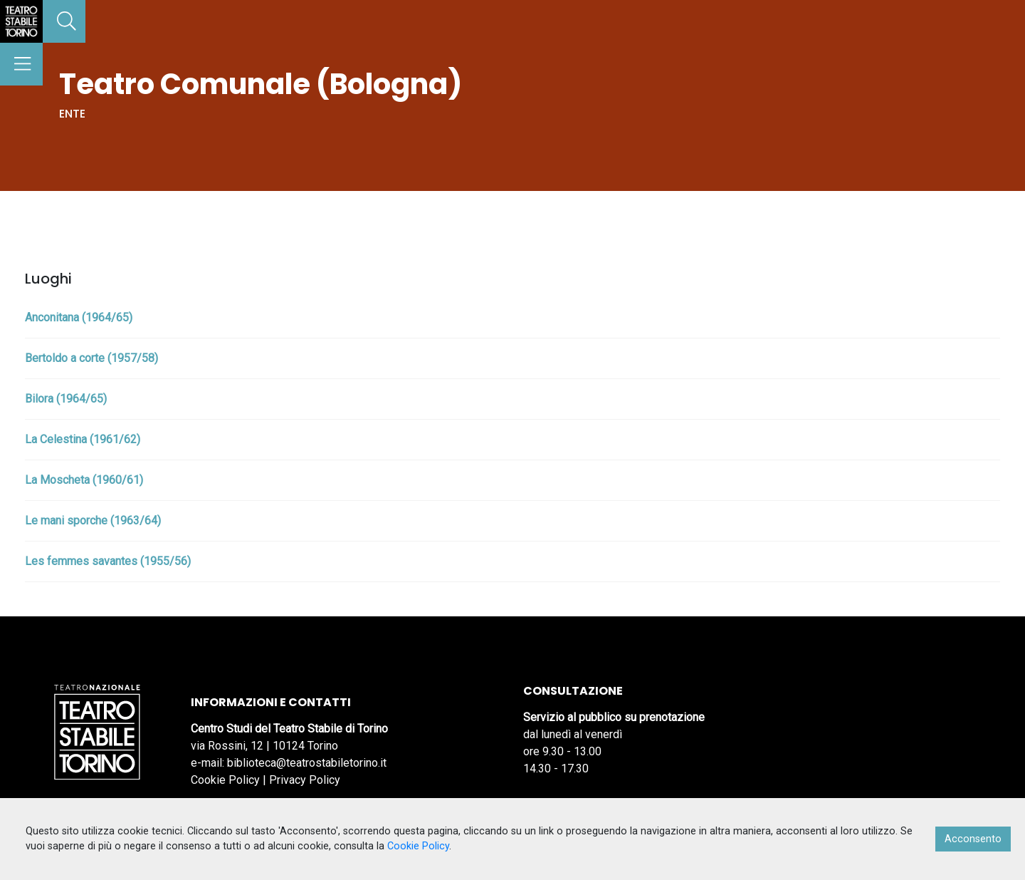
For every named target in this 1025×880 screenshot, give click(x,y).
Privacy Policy (304, 780)
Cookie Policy (225, 780)
